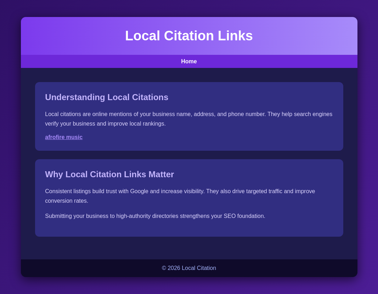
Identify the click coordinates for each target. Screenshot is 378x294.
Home (189, 61)
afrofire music (64, 137)
